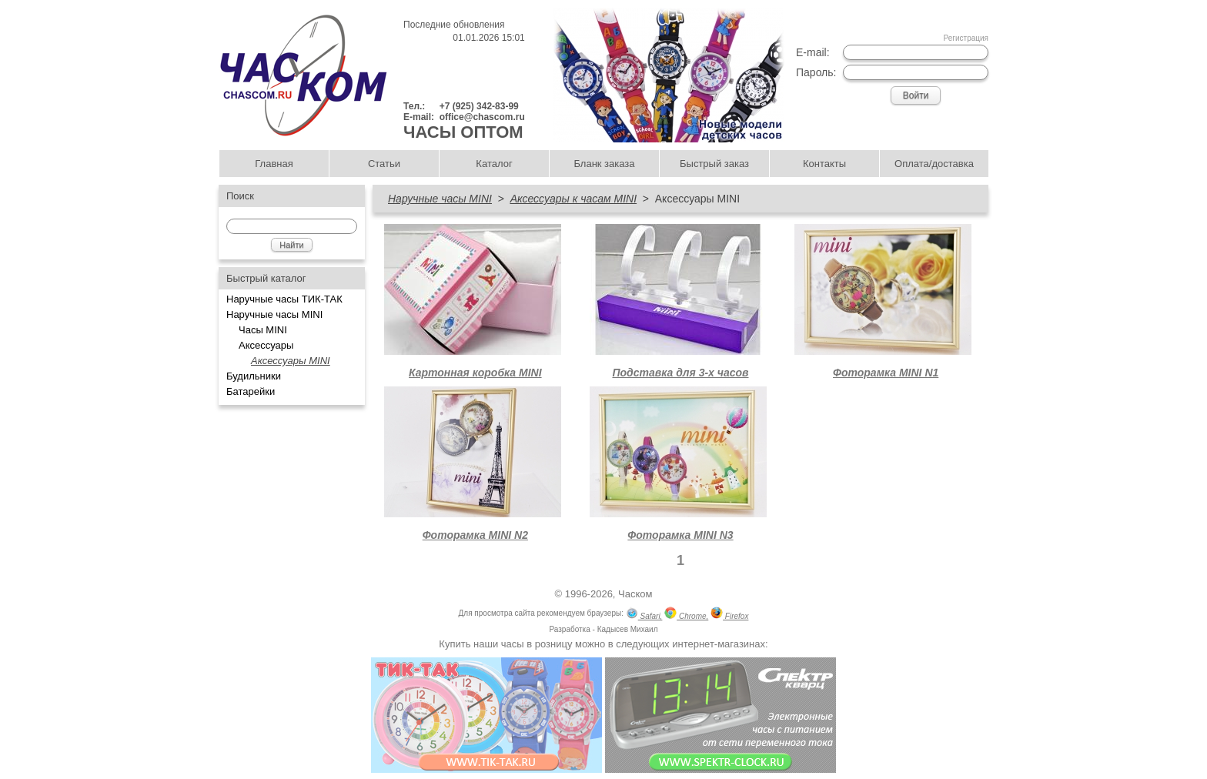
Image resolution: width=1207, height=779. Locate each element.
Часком (635, 594)
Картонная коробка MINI (475, 372)
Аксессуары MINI (290, 360)
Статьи (384, 163)
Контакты (824, 163)
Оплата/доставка (934, 163)
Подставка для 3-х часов (680, 372)
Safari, (644, 614)
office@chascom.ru (482, 117)
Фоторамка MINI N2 (475, 535)
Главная (274, 163)
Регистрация (966, 38)
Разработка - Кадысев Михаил (603, 629)
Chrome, (686, 614)
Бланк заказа (603, 163)
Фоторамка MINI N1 (885, 372)
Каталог (494, 163)
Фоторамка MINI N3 (680, 535)
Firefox (729, 614)
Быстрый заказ (714, 163)
